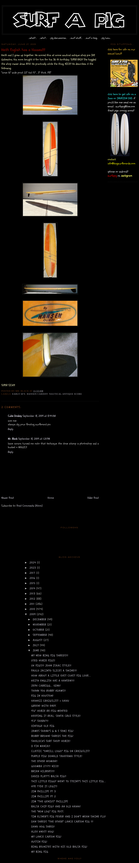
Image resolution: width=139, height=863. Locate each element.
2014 (33, 588)
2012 (33, 599)
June (36, 650)
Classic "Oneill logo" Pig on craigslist (60, 751)
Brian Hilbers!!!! (43, 771)
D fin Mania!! (40, 746)
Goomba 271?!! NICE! (45, 766)
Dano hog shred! (43, 826)
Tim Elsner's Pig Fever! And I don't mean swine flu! (68, 816)
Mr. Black (12, 439)
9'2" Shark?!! (40, 721)
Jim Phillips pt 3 (43, 791)
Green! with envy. (44, 706)
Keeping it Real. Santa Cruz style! (56, 716)
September (40, 635)
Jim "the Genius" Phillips (49, 801)
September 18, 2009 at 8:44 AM (39, 416)
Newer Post (7, 498)
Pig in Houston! (42, 696)
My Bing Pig (39, 852)
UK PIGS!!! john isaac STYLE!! (51, 665)
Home (51, 498)
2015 (33, 583)
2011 (33, 604)
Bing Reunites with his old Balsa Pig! (59, 847)
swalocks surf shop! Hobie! (50, 741)
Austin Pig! (39, 842)
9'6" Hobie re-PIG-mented (49, 711)
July (36, 645)
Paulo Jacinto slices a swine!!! (54, 670)
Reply (10, 429)
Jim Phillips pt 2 (43, 796)
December (40, 619)
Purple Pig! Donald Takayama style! (56, 756)
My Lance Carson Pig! (46, 837)
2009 (33, 614)
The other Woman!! (44, 761)
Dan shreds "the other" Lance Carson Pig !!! (62, 821)
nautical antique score (65, 394)
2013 (33, 593)
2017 (33, 573)
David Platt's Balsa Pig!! (48, 776)
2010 (33, 609)
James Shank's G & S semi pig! (52, 731)
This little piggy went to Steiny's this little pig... (68, 781)
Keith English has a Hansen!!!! (53, 680)
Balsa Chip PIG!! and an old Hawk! (56, 806)
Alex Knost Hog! (42, 831)
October (39, 630)
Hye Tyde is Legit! (44, 786)
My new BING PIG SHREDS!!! (49, 655)
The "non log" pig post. (47, 811)
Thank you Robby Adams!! (48, 691)
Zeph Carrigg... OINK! (46, 686)
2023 (33, 568)
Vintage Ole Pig (43, 726)
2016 (33, 578)
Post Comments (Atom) (30, 506)
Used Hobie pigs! (43, 660)
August (38, 640)
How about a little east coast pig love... (61, 675)
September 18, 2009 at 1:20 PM (34, 439)
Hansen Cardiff (37, 394)
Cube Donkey (15, 416)
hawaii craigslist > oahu (50, 701)
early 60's (18, 394)
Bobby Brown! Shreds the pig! (52, 736)
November (40, 624)
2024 (33, 562)
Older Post (93, 498)
